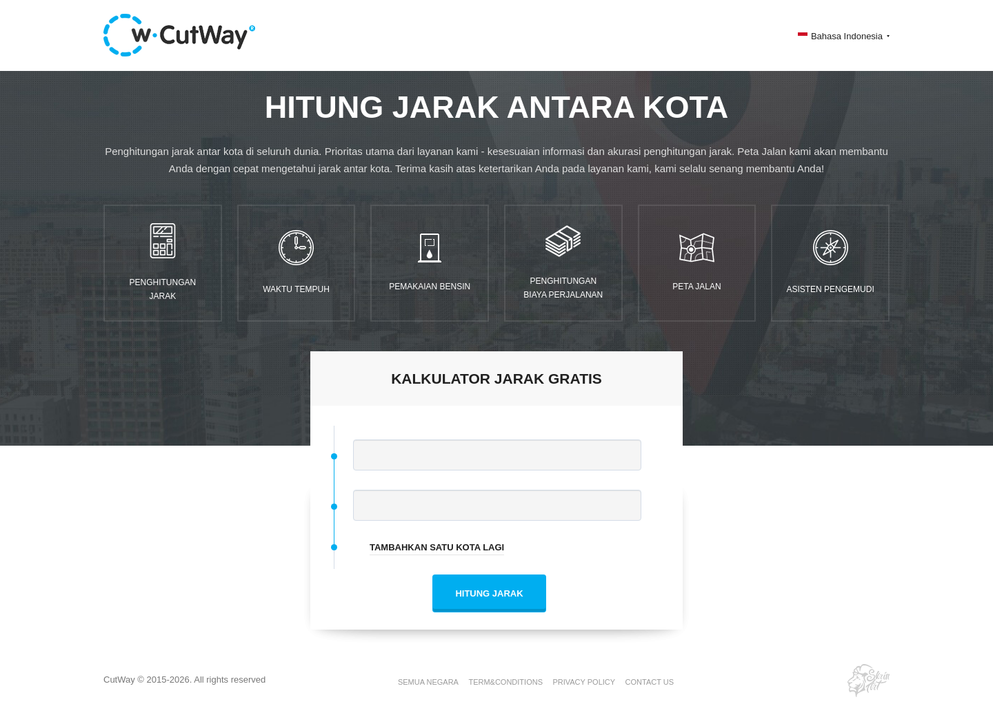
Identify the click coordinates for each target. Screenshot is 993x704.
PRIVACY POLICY (583, 682)
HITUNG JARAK (489, 593)
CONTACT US (649, 682)
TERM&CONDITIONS (505, 682)
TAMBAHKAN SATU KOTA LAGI (437, 547)
